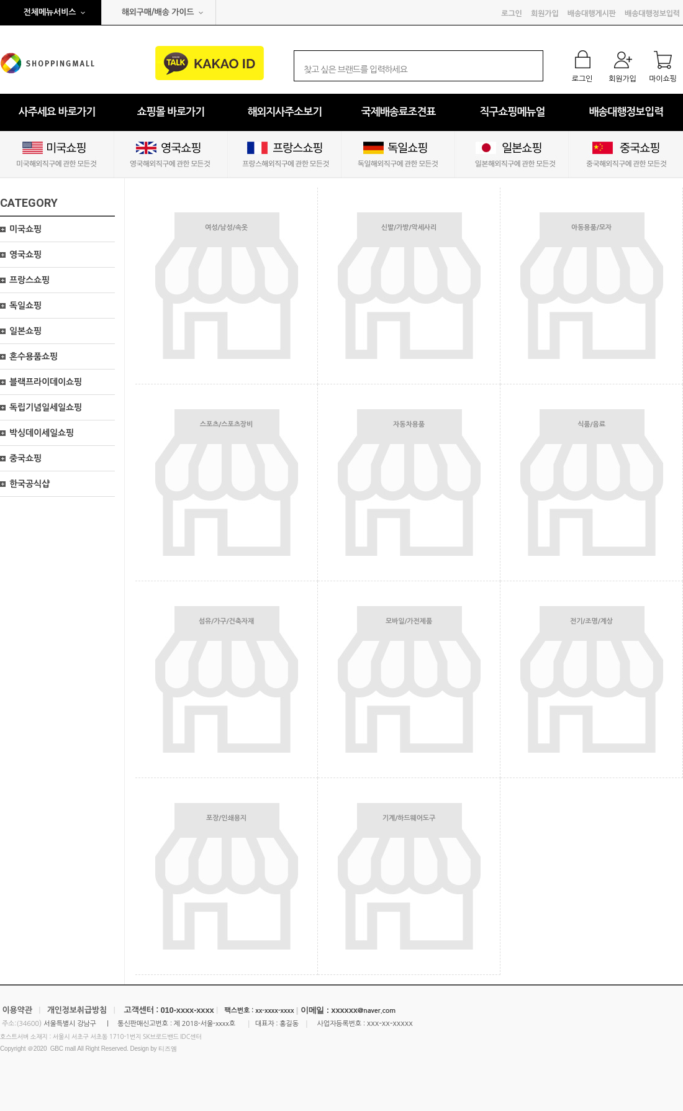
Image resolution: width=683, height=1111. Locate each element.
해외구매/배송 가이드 (158, 12)
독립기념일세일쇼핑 (45, 407)
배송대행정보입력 (652, 13)
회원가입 (544, 13)
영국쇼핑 (25, 254)
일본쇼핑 (25, 331)
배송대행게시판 (592, 13)
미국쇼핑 (25, 229)
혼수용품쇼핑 (33, 356)
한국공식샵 (29, 483)
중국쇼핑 (25, 458)
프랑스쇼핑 (29, 280)
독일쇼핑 (25, 305)
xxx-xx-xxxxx (390, 1023)
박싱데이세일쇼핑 (41, 433)
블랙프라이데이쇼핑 (45, 382)
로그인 (511, 13)
